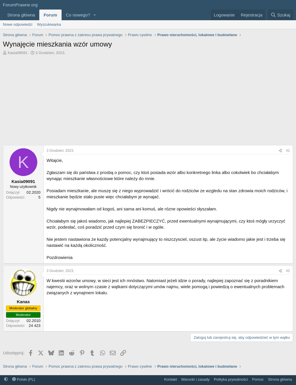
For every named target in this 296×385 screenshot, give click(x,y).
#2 (288, 271)
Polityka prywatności (231, 379)
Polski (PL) (23, 379)
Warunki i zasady (195, 379)
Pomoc (258, 379)
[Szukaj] (280, 15)
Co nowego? (78, 14)
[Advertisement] (148, 98)
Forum (50, 14)
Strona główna (21, 14)
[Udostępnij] (280, 150)
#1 (288, 151)
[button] (95, 15)
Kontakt (170, 379)
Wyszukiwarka (49, 24)
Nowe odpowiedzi (17, 24)
